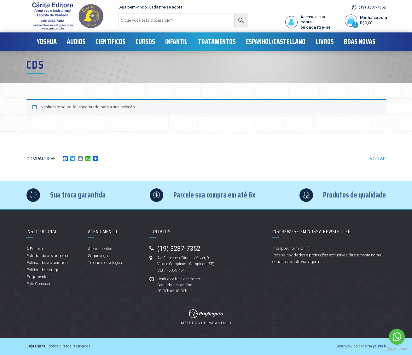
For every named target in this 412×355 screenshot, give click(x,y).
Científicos (110, 41)
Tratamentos (217, 41)
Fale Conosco (38, 283)
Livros (325, 41)
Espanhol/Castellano (275, 41)
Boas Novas (359, 41)
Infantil (176, 41)
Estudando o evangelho (47, 255)
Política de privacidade (46, 262)
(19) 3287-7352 (372, 7)
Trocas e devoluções (105, 262)
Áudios (76, 41)
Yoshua (47, 41)
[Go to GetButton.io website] (397, 349)
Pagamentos (37, 276)
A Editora (34, 248)
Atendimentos (100, 248)
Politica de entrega (43, 269)
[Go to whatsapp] (397, 337)
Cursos (145, 41)
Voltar (378, 158)
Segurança (98, 255)
